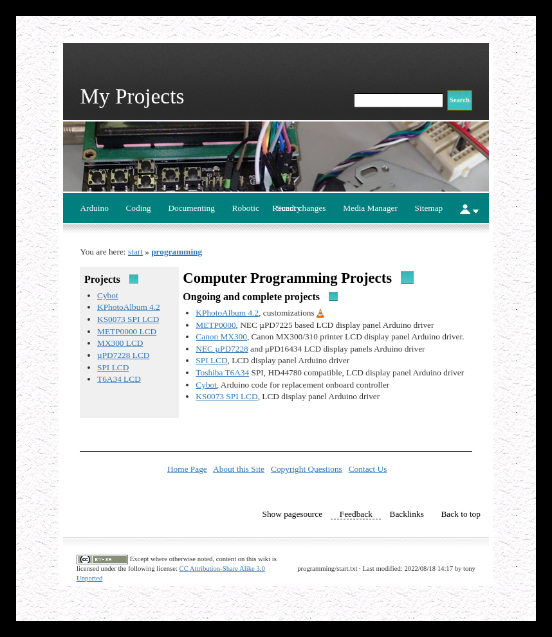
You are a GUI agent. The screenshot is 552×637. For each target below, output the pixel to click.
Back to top (460, 514)
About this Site (238, 469)
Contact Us (368, 469)
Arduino (94, 208)
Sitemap (429, 208)
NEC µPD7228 (222, 349)
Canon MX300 (221, 336)
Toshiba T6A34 (222, 372)
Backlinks (407, 514)
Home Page (187, 469)
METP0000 (215, 325)
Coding (138, 208)
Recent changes (299, 208)
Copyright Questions (306, 469)
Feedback (356, 514)
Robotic (245, 208)
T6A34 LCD (119, 379)
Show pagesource (292, 514)
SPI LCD (113, 367)
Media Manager (370, 208)
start (135, 251)
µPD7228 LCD (123, 355)
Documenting (191, 208)
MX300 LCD (120, 343)
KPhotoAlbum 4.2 (128, 307)
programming (176, 251)
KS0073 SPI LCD (128, 319)
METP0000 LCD (126, 331)
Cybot (107, 295)
